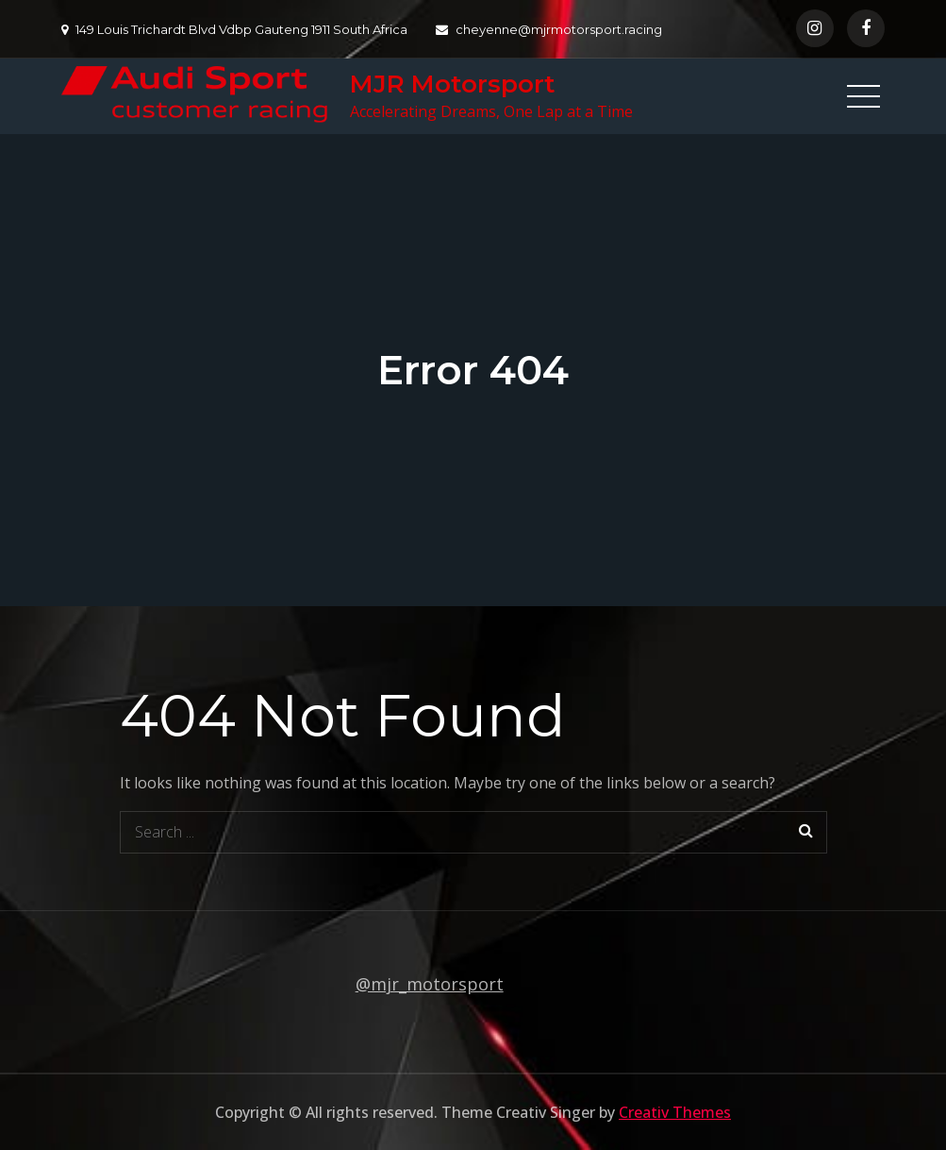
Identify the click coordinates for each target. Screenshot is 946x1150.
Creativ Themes (675, 1112)
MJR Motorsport (452, 84)
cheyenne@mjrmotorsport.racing (549, 29)
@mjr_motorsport (430, 983)
